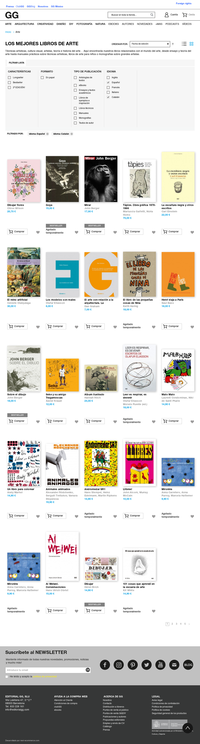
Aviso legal (157, 700)
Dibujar (88, 584)
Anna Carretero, (172, 492)
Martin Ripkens (107, 496)
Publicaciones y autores (114, 717)
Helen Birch (91, 587)
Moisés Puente (132, 404)
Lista (184, 44)
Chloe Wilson (15, 208)
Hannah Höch (92, 398)
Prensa (106, 730)
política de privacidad (45, 676)
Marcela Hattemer (182, 496)
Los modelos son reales (61, 300)
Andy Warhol (15, 492)
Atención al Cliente (63, 700)
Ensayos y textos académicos (87, 91)
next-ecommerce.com (29, 741)
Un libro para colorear (20, 489)
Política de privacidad (162, 707)
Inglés (115, 78)
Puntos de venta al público (116, 710)
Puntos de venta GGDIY (114, 713)
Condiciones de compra (65, 703)
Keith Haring (130, 306)
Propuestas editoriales (114, 720)
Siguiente (189, 624)
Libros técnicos (86, 108)
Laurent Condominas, (175, 398)
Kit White (128, 590)
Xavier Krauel (54, 401)
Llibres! (127, 489)
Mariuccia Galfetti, (134, 212)
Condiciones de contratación (166, 703)
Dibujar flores (15, 205)
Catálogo (107, 727)
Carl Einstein (169, 212)
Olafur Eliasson (55, 303)
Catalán (115, 97)
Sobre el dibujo (16, 395)
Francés (116, 88)
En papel (50, 78)
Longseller (18, 78)
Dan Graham (92, 306)
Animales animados (58, 489)
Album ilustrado (94, 395)
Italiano (115, 92)
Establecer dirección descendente (173, 43)
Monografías (85, 118)
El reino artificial (17, 300)
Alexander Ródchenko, (60, 492)
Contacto (107, 703)
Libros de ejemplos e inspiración (84, 100)
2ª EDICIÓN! (19, 88)
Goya (49, 205)
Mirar (87, 205)
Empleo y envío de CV (113, 723)
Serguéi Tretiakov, (57, 496)
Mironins (167, 489)
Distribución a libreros (113, 707)
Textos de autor (86, 123)
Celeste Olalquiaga (19, 303)
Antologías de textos (85, 79)
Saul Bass (168, 303)
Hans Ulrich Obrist (57, 590)
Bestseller (18, 83)
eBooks (82, 85)
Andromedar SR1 (94, 489)
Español (116, 83)
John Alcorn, (131, 492)
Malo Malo (168, 395)
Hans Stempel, (93, 492)
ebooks (57, 710)
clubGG (58, 707)
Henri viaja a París (173, 300)
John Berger (91, 208)
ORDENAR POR (119, 44)
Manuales (84, 113)
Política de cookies (161, 710)
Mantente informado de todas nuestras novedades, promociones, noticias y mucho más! (47, 661)
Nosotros (107, 700)
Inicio (8, 32)
